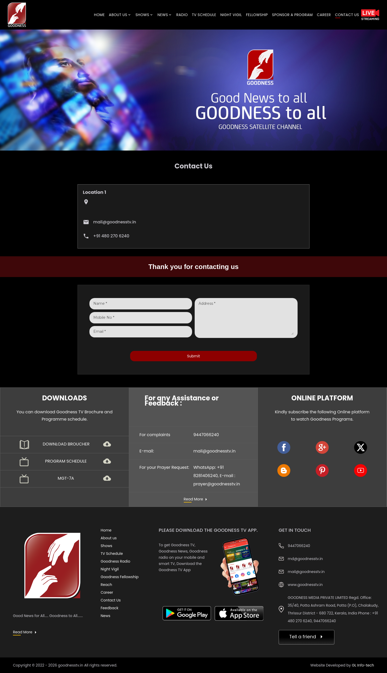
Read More (193, 499)
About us (109, 538)
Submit (193, 356)
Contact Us (111, 600)
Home (106, 530)
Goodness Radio (115, 561)
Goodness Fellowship (120, 576)
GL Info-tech (363, 665)
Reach (106, 584)
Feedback (109, 608)
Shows (106, 545)
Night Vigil (110, 569)
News (105, 615)
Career (107, 592)
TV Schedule (112, 553)
